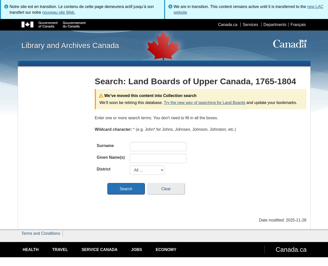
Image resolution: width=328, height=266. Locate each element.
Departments (274, 24)
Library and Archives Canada (70, 45)
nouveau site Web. (58, 12)
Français (298, 24)
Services (250, 24)
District (104, 169)
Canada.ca (227, 24)
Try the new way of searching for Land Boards (204, 102)
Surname (105, 146)
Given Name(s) (111, 157)
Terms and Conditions (41, 233)
